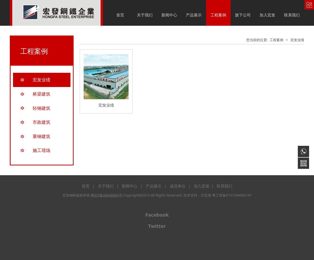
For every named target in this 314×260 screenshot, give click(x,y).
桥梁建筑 (41, 94)
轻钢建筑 (41, 108)
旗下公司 (243, 15)
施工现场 (41, 150)
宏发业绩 (41, 80)
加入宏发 (267, 15)
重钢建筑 (41, 136)
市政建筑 (41, 122)
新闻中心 (169, 15)
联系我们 (292, 15)
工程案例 (218, 15)
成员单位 (177, 186)
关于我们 (145, 15)
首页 (120, 15)
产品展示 (194, 15)
